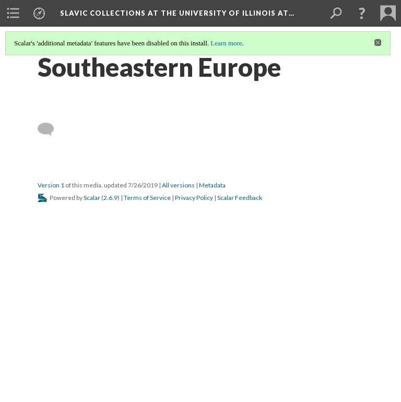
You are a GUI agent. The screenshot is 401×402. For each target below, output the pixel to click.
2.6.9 (110, 198)
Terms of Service (147, 198)
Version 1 (51, 185)
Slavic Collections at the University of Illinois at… (177, 13)
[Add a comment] (50, 129)
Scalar (92, 198)
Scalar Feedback (239, 198)
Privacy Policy (194, 198)
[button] (362, 13)
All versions (178, 185)
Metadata (212, 185)
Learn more (226, 43)
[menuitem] (13, 13)
